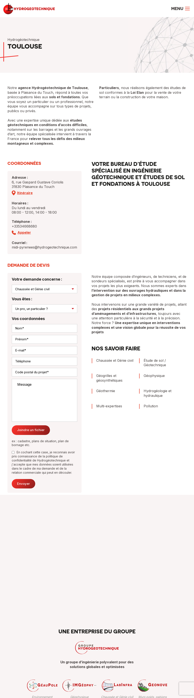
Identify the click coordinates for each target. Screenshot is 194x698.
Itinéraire (25, 193)
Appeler (24, 232)
